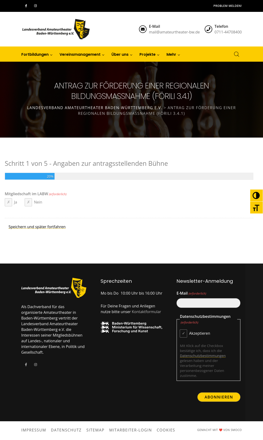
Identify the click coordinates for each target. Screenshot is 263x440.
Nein (38, 202)
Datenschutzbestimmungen (203, 355)
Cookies (166, 430)
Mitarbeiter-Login (130, 430)
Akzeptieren (199, 333)
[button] (171, 54)
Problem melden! (227, 6)
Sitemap (95, 430)
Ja (15, 202)
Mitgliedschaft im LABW (36, 194)
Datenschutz (66, 430)
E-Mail (191, 293)
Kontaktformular (146, 311)
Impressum (33, 430)
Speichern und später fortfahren (37, 226)
